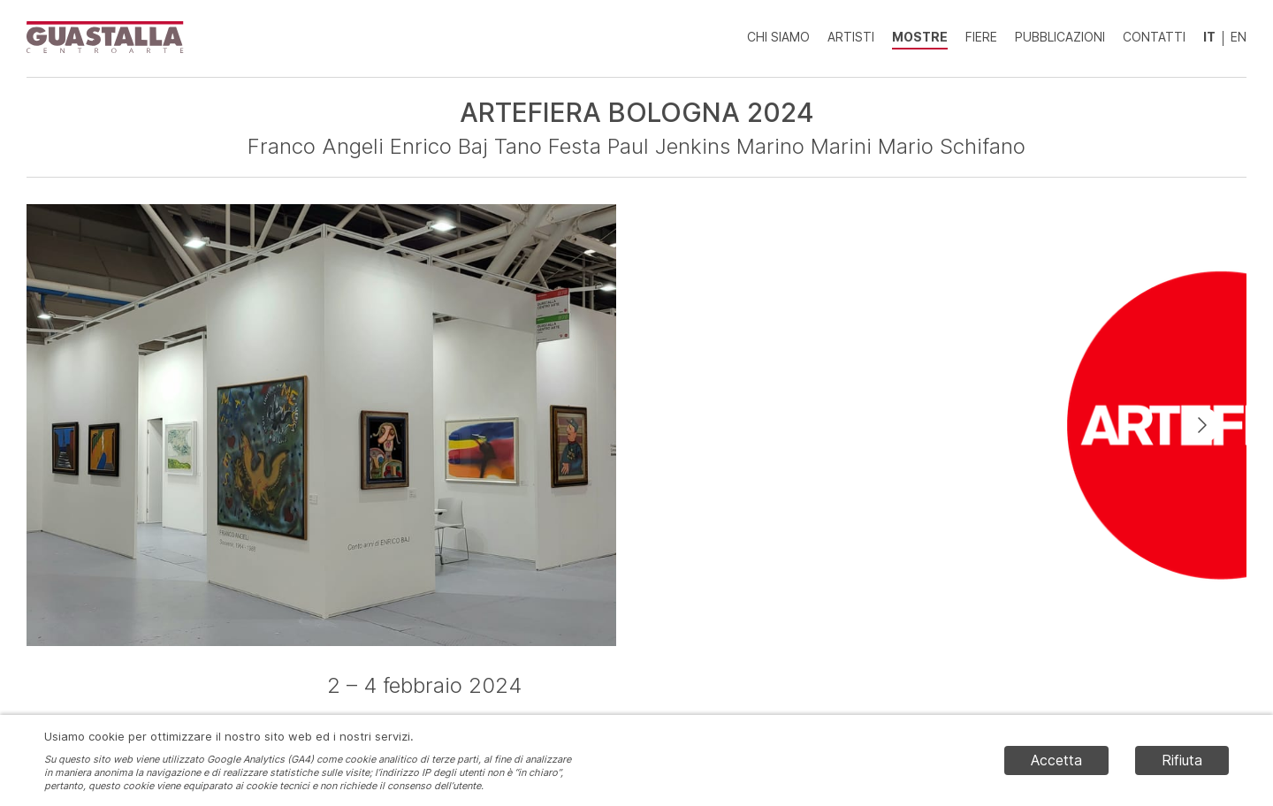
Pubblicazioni (1060, 36)
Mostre (920, 36)
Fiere (981, 36)
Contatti (1154, 36)
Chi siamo (778, 36)
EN (1238, 36)
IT (1209, 36)
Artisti (850, 36)
